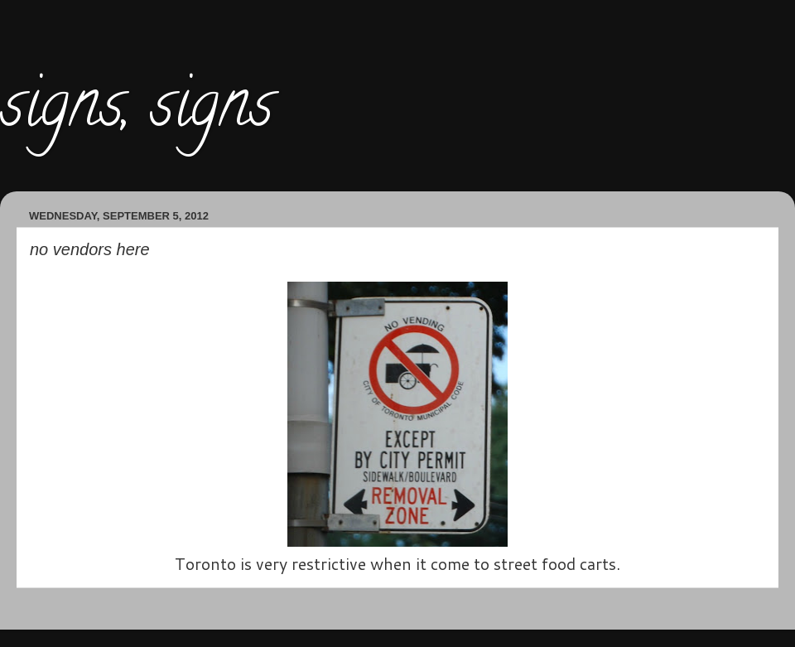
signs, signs (136, 111)
